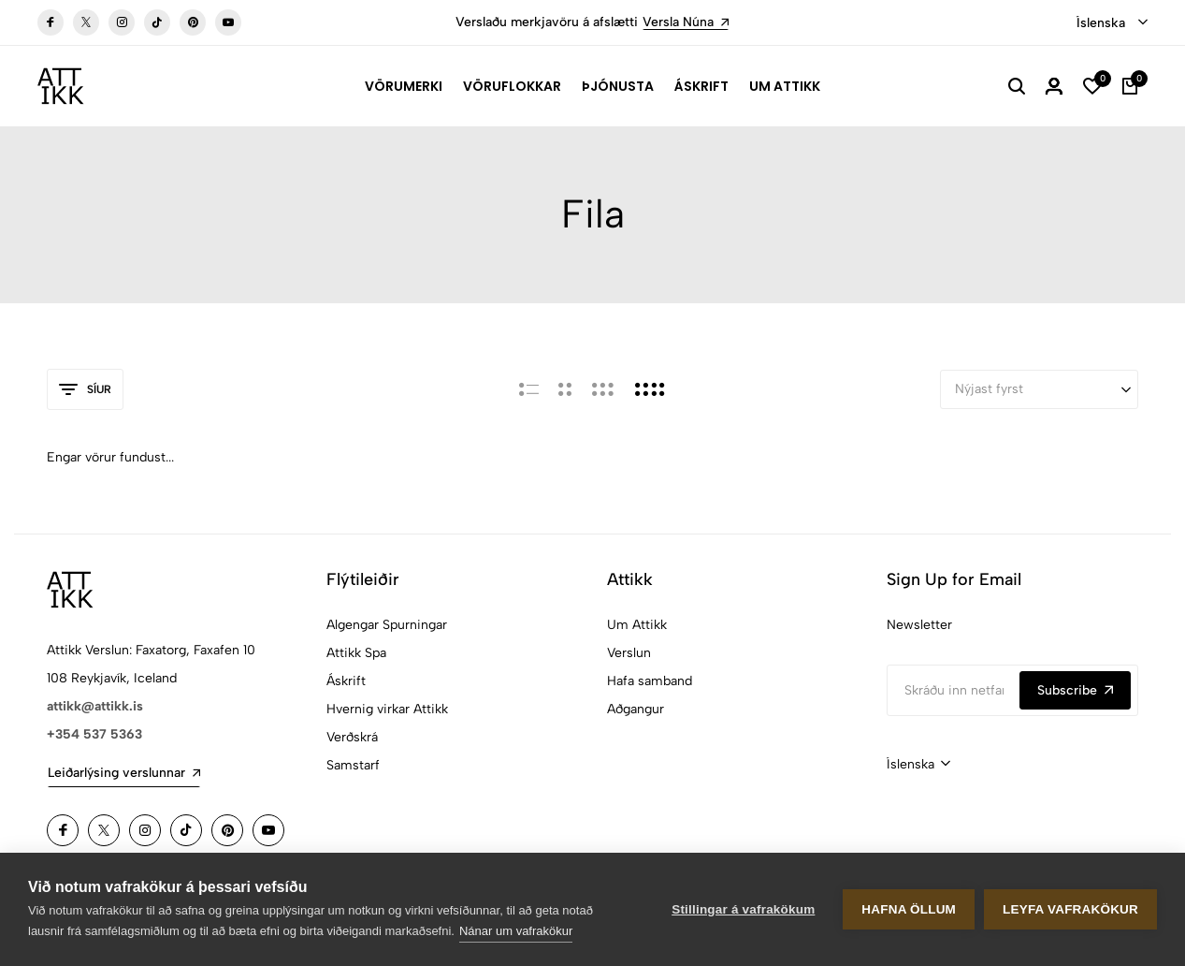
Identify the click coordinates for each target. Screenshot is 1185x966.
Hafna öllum (908, 909)
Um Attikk (784, 86)
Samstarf (353, 765)
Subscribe (1075, 690)
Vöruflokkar (512, 86)
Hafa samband (649, 681)
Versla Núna (686, 22)
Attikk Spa (356, 653)
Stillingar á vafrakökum (743, 909)
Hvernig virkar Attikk (387, 709)
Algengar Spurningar (386, 625)
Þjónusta (618, 86)
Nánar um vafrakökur (515, 931)
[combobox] (1112, 23)
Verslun (629, 653)
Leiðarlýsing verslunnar (124, 773)
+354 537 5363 (94, 734)
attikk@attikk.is (95, 706)
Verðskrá (352, 737)
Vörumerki (403, 86)
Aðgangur (635, 709)
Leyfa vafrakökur (1070, 909)
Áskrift (701, 86)
